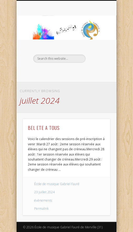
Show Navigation (97, 47)
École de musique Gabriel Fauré (56, 184)
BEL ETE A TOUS (44, 127)
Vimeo (71, 72)
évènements (43, 200)
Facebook (60, 72)
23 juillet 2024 (44, 192)
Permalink (41, 208)
